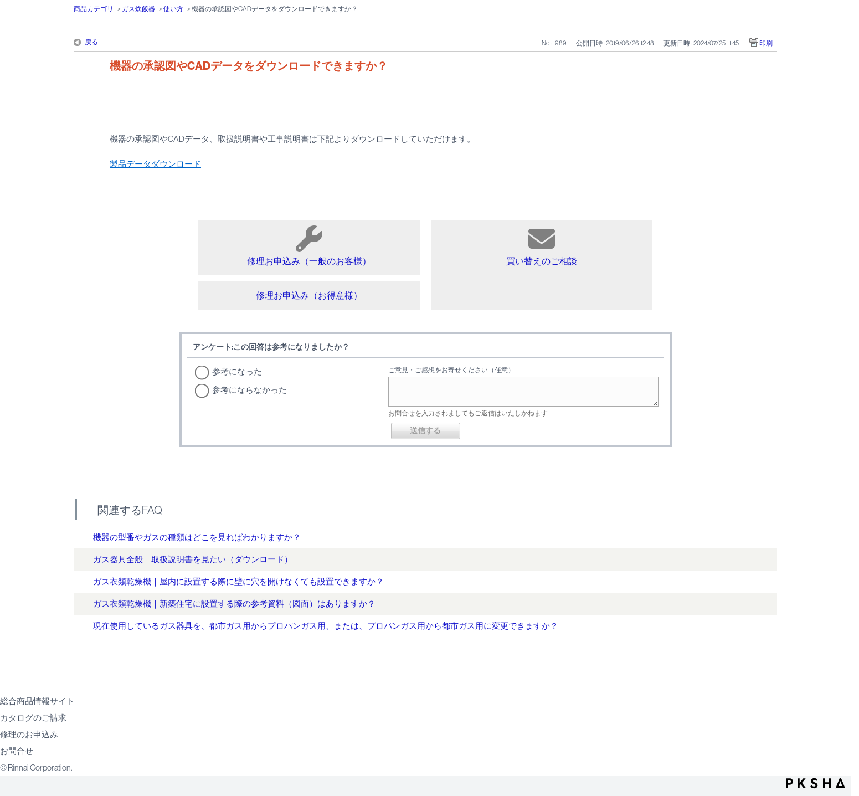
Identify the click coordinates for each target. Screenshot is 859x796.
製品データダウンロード (155, 163)
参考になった (237, 371)
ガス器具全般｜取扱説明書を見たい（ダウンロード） (192, 559)
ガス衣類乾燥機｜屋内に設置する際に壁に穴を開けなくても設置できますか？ (238, 581)
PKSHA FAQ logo (815, 783)
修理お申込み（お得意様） (309, 295)
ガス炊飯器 (138, 9)
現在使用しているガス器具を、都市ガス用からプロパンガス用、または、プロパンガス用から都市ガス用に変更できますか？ (325, 625)
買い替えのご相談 (541, 245)
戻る (91, 42)
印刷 (766, 43)
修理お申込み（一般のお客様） (309, 245)
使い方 (173, 9)
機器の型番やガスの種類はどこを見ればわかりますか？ (197, 537)
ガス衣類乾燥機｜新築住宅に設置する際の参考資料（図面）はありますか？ (234, 603)
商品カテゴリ (94, 9)
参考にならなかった (249, 389)
